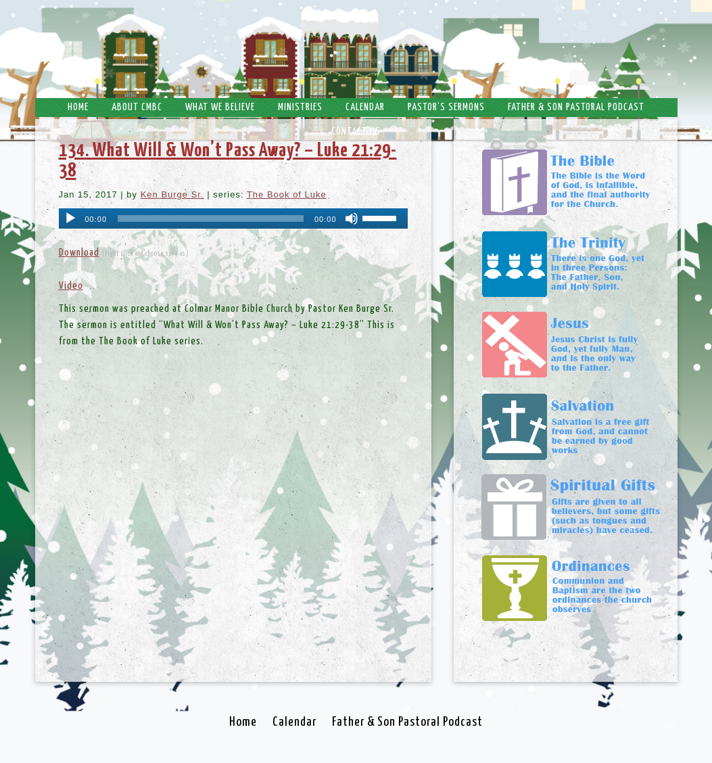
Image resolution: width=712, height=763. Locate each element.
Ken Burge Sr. (172, 194)
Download (79, 253)
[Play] (70, 218)
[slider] (211, 218)
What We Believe (220, 107)
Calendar (365, 107)
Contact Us (356, 131)
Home (78, 107)
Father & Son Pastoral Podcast (576, 107)
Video (71, 286)
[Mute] (351, 218)
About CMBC (137, 107)
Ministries (300, 107)
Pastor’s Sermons (446, 107)
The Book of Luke (287, 194)
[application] (233, 218)
